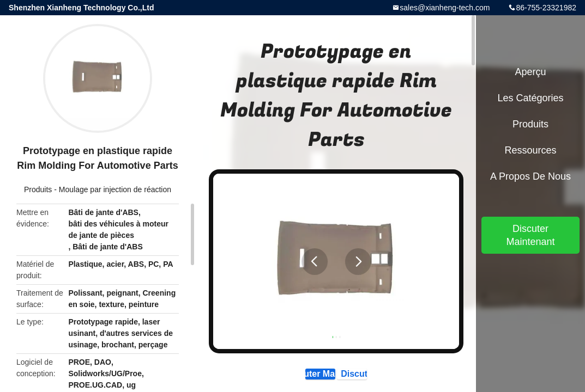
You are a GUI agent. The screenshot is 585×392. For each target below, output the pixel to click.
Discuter (378, 377)
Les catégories (530, 98)
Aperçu (530, 71)
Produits (38, 189)
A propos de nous (530, 176)
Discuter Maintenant (295, 377)
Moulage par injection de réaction (115, 189)
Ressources (530, 150)
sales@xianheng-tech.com (445, 7)
